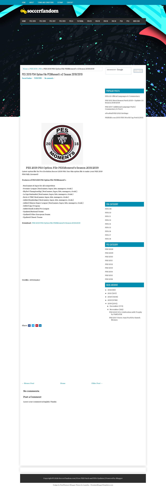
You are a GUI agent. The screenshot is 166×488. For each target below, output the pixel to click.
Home (24, 2)
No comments (49, 78)
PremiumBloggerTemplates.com (102, 485)
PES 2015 (109, 275)
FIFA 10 (108, 213)
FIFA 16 (106, 21)
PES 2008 (109, 249)
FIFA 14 (114, 21)
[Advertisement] (83, 44)
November (114, 309)
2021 (110, 293)
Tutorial (80, 21)
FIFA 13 (108, 220)
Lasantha (86, 485)
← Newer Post (28, 383)
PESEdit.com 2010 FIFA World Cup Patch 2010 (124, 118)
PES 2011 (109, 260)
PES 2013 (62, 21)
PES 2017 (53, 21)
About (31, 2)
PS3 (128, 21)
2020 (110, 297)
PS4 (121, 21)
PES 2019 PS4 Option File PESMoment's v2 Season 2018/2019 (52, 74)
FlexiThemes (64, 485)
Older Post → (96, 383)
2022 (110, 290)
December (114, 306)
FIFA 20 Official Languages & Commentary (122, 96)
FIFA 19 (89, 21)
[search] (117, 70)
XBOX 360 (136, 21)
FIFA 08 (108, 209)
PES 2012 (109, 264)
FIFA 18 (97, 21)
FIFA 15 (108, 227)
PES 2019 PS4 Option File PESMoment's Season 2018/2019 (56, 223)
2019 (110, 300)
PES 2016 (109, 279)
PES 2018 (43, 21)
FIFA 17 (108, 235)
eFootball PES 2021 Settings (116, 113)
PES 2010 (109, 257)
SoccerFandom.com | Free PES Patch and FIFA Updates (81, 478)
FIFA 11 (108, 216)
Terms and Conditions (46, 2)
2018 (110, 304)
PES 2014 (109, 272)
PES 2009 (109, 253)
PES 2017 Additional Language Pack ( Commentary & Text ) (120, 108)
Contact (70, 2)
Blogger (119, 478)
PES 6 (71, 21)
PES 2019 (33, 21)
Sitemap (60, 2)
